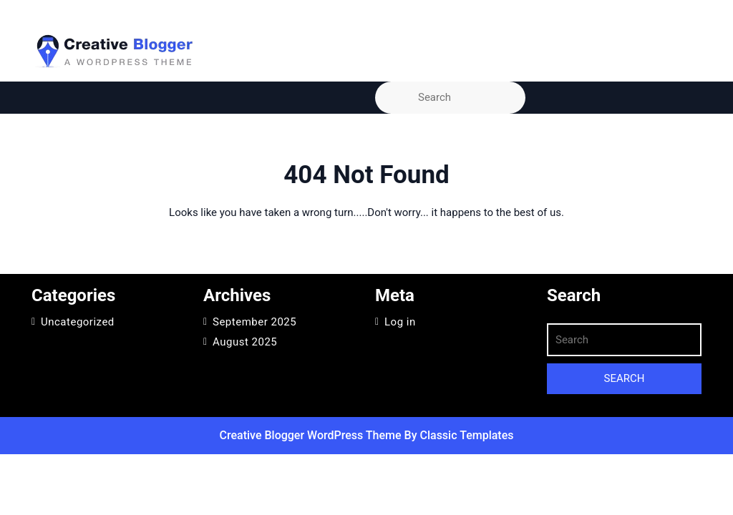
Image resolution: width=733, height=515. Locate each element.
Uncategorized (78, 321)
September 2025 (254, 321)
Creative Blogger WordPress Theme (312, 435)
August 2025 (245, 341)
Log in (400, 321)
